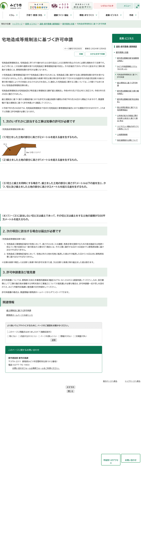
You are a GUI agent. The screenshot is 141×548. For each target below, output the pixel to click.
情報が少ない (66, 336)
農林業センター (11, 423)
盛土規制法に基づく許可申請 (18, 310)
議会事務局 (59, 470)
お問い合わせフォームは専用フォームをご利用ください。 (36, 368)
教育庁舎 (9, 428)
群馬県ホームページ (20, 315)
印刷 (81, 54)
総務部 (58, 417)
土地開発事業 (122, 134)
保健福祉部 (59, 429)
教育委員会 (59, 464)
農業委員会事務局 (62, 482)
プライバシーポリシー (40, 512)
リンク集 (57, 512)
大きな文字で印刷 (97, 54)
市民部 (58, 423)
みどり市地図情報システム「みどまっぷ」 (127, 68)
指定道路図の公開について (127, 140)
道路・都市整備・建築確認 (50, 24)
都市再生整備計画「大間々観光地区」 (128, 92)
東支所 (8, 434)
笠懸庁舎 (9, 412)
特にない (13, 336)
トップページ (18, 24)
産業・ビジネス (109, 15)
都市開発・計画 (68, 24)
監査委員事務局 (61, 476)
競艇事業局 (59, 447)
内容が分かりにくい (28, 336)
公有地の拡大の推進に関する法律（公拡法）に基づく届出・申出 (127, 118)
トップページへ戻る (132, 381)
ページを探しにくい (48, 336)
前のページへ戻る (110, 381)
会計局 (58, 459)
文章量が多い (81, 336)
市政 (129, 15)
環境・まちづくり (85, 15)
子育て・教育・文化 (32, 15)
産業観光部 (59, 435)
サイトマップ (70, 512)
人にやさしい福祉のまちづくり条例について (128, 127)
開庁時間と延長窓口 (13, 439)
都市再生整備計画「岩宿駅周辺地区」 (128, 59)
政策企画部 (59, 411)
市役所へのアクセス (110, 453)
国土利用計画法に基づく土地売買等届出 (127, 108)
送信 (54, 340)
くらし (9, 15)
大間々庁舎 (9, 417)
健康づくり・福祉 (59, 15)
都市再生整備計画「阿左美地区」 (128, 100)
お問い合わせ (131, 452)
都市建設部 (59, 441)
